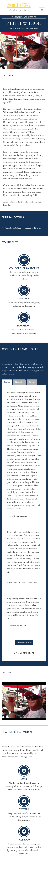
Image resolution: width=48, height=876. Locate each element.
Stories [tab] (7, 382)
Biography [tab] (19, 382)
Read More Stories (24, 642)
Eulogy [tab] (32, 382)
